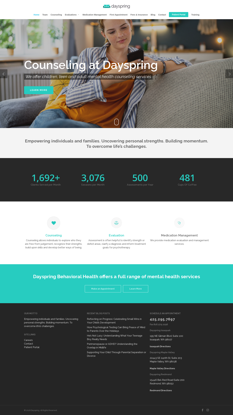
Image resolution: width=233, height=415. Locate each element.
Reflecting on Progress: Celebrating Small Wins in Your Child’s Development (114, 321)
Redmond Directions (161, 390)
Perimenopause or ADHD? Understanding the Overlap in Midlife (112, 346)
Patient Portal (31, 347)
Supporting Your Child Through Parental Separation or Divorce (116, 354)
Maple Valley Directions (162, 368)
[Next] (229, 73)
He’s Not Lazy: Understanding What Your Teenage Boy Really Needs (114, 337)
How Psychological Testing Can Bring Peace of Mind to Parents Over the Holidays (116, 329)
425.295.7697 (162, 319)
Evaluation (116, 235)
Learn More (38, 90)
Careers (28, 340)
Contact (28, 343)
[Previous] (3, 73)
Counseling (53, 235)
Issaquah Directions (160, 346)
